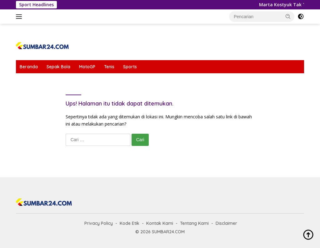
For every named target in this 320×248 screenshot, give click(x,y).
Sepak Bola (58, 67)
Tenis (109, 67)
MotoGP (87, 67)
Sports (130, 67)
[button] (288, 16)
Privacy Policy (98, 223)
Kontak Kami (159, 223)
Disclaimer (226, 223)
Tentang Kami (194, 223)
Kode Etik (129, 223)
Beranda (29, 67)
